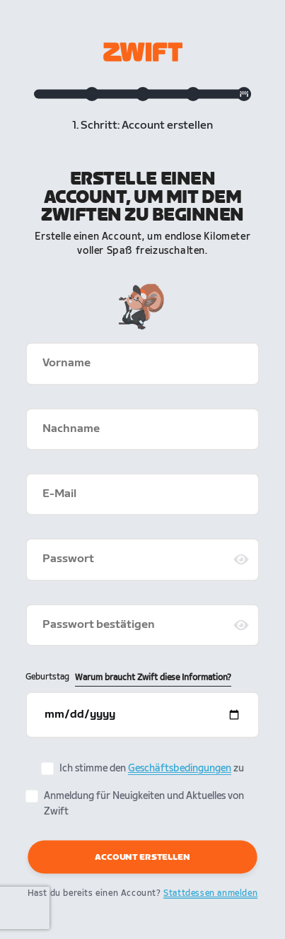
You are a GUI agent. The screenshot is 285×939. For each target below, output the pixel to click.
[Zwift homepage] (142, 52)
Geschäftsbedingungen (179, 768)
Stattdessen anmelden (210, 893)
